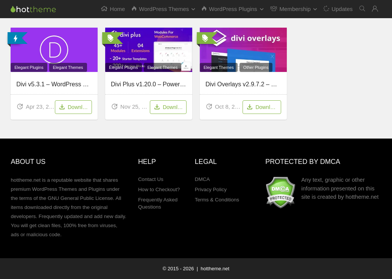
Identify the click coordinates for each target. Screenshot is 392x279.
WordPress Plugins (229, 9)
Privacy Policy (211, 189)
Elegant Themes (68, 67)
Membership (290, 9)
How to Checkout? (159, 189)
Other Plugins (256, 67)
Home (113, 9)
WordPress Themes (160, 9)
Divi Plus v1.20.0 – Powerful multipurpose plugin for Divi (186, 84)
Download (74, 107)
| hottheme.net (212, 268)
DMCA (202, 179)
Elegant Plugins (28, 67)
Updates (338, 8)
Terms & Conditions (217, 200)
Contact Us (150, 179)
